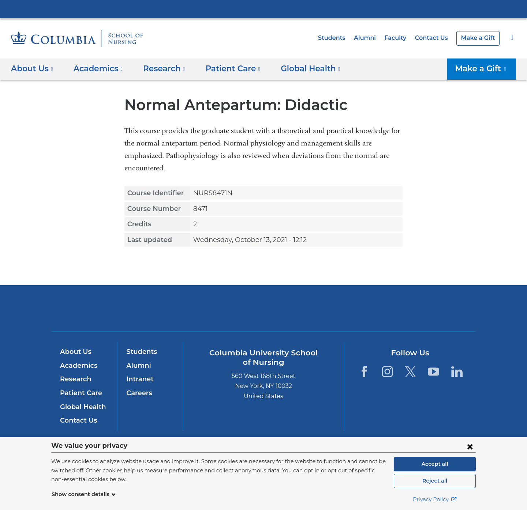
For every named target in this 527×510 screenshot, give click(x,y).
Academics (77, 365)
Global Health (81, 407)
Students (340, 38)
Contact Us (435, 38)
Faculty (400, 38)
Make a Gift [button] (484, 68)
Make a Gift (479, 38)
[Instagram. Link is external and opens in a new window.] (387, 371)
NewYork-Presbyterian (264, 312)
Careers (138, 393)
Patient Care (79, 393)
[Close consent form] (470, 446)
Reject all (434, 481)
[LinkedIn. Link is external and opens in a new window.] (457, 371)
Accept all (434, 464)
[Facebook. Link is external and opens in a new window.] (364, 371)
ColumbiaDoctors (369, 308)
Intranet (138, 379)
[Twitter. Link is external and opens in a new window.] (410, 371)
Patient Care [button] (224, 68)
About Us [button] (32, 68)
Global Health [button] (298, 68)
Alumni (372, 38)
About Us (74, 351)
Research (75, 379)
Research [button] (158, 68)
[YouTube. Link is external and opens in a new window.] (434, 371)
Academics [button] (95, 68)
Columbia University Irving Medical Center (263, 9)
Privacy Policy (434, 499)
